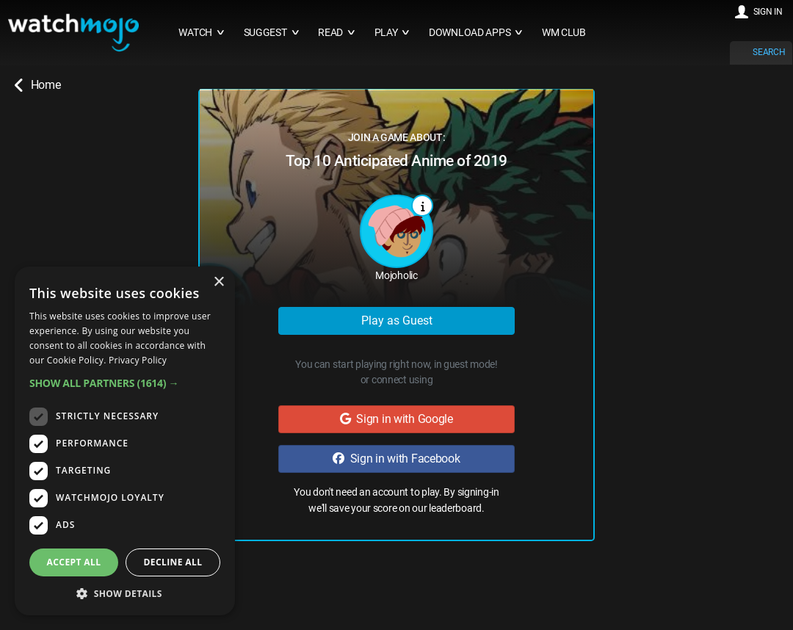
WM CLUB (564, 32)
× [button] (218, 282)
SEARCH (769, 52)
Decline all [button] (173, 562)
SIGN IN (768, 12)
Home (37, 85)
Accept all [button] (74, 562)
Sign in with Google (396, 419)
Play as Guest (396, 320)
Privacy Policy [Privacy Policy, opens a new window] (138, 360)
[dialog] (125, 441)
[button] (124, 383)
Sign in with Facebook (396, 459)
